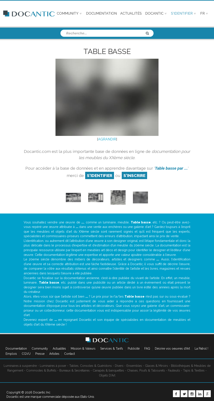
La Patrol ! (201, 348)
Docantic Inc (41, 392)
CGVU (26, 353)
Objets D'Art (107, 375)
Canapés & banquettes (108, 370)
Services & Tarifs (111, 348)
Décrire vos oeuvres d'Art (172, 348)
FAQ (147, 348)
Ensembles (134, 365)
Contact (69, 353)
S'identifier (99, 175)
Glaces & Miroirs (156, 365)
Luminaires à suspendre (20, 365)
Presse (40, 353)
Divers (119, 365)
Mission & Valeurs (83, 348)
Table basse (107, 51)
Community (40, 348)
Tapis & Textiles (194, 370)
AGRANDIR (107, 139)
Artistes (54, 353)
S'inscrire (134, 175)
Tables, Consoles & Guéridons (90, 365)
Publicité (134, 348)
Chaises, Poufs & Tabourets (146, 370)
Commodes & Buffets (41, 370)
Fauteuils (174, 370)
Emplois (11, 353)
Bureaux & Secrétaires (74, 370)
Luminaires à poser (53, 365)
